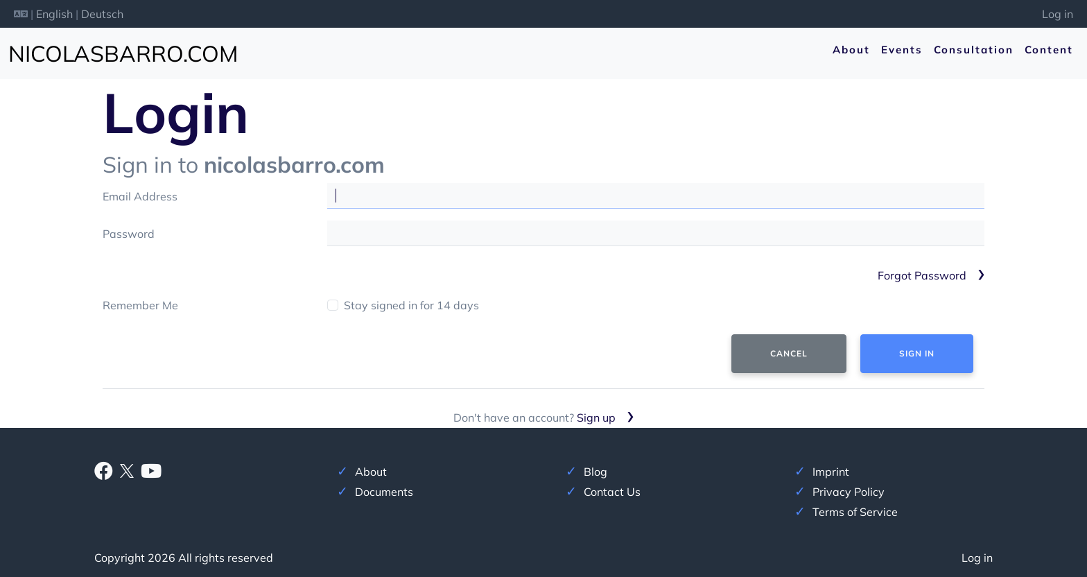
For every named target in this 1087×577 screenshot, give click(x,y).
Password (129, 234)
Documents (384, 492)
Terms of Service (855, 512)
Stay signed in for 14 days (411, 305)
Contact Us (612, 492)
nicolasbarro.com (123, 53)
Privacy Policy (848, 492)
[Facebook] (103, 474)
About (851, 49)
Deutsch (102, 14)
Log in (1057, 14)
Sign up (596, 417)
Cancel (789, 353)
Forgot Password (922, 275)
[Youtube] (151, 474)
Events (902, 49)
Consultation (974, 49)
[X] (127, 469)
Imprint (830, 472)
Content (1049, 49)
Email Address (140, 196)
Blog (595, 472)
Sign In (916, 353)
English (54, 14)
